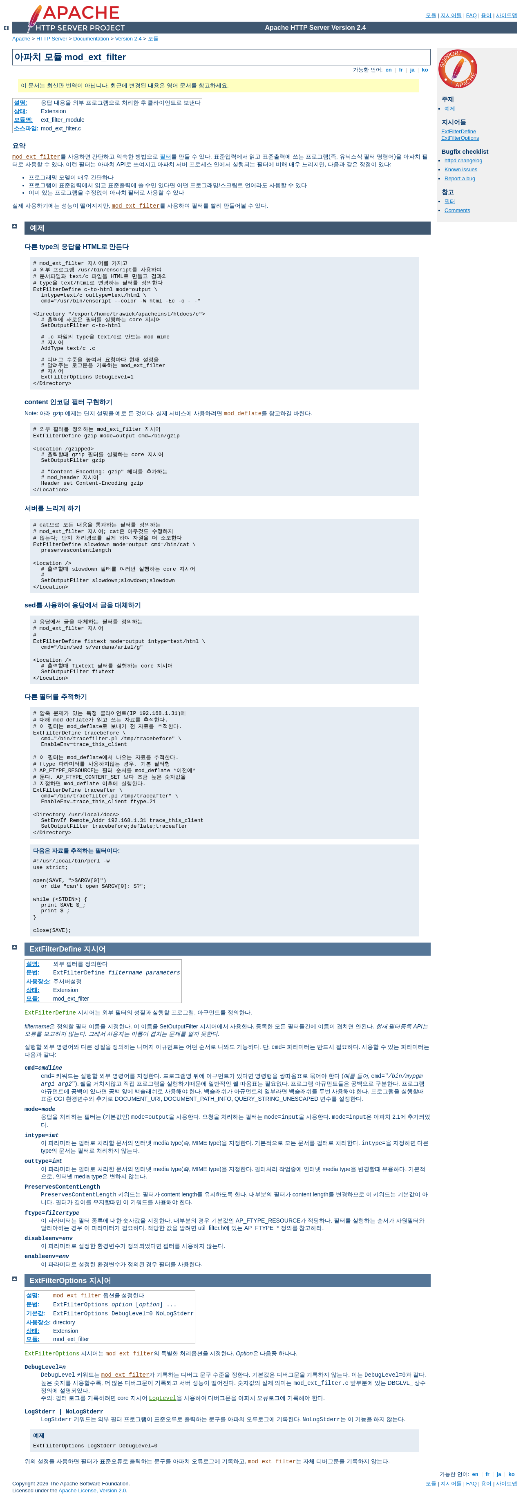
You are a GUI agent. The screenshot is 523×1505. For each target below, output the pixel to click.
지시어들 (451, 15)
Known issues (461, 169)
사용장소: (38, 981)
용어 (486, 15)
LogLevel (162, 1398)
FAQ (471, 15)
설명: (20, 102)
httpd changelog (464, 160)
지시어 (95, 949)
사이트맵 (506, 15)
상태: (20, 111)
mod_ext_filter (36, 157)
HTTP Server (51, 39)
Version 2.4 (128, 39)
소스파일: (26, 128)
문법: (33, 972)
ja (412, 70)
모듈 (431, 15)
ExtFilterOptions (460, 138)
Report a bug (460, 178)
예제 (450, 108)
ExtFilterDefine (458, 131)
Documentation (91, 39)
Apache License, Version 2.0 (92, 1490)
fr (401, 70)
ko (424, 70)
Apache (21, 39)
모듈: (33, 998)
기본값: (35, 1313)
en (388, 70)
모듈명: (23, 119)
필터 (165, 156)
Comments (457, 210)
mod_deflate (243, 413)
